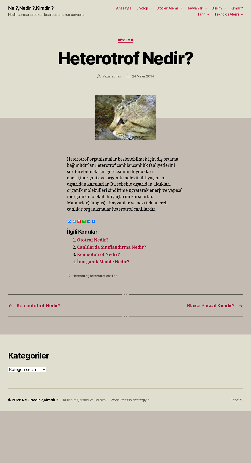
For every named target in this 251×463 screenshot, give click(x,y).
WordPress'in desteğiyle (130, 400)
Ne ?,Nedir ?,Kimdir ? (31, 8)
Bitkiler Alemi (167, 8)
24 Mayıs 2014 (143, 76)
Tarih (201, 14)
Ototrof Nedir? (93, 240)
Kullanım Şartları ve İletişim (84, 400)
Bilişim (217, 8)
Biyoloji (141, 8)
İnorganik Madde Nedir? (103, 262)
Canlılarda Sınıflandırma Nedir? (111, 247)
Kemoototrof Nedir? (98, 254)
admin (116, 76)
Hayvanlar (195, 8)
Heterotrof (80, 276)
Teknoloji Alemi (226, 14)
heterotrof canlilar (103, 276)
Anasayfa (123, 8)
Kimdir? (237, 8)
